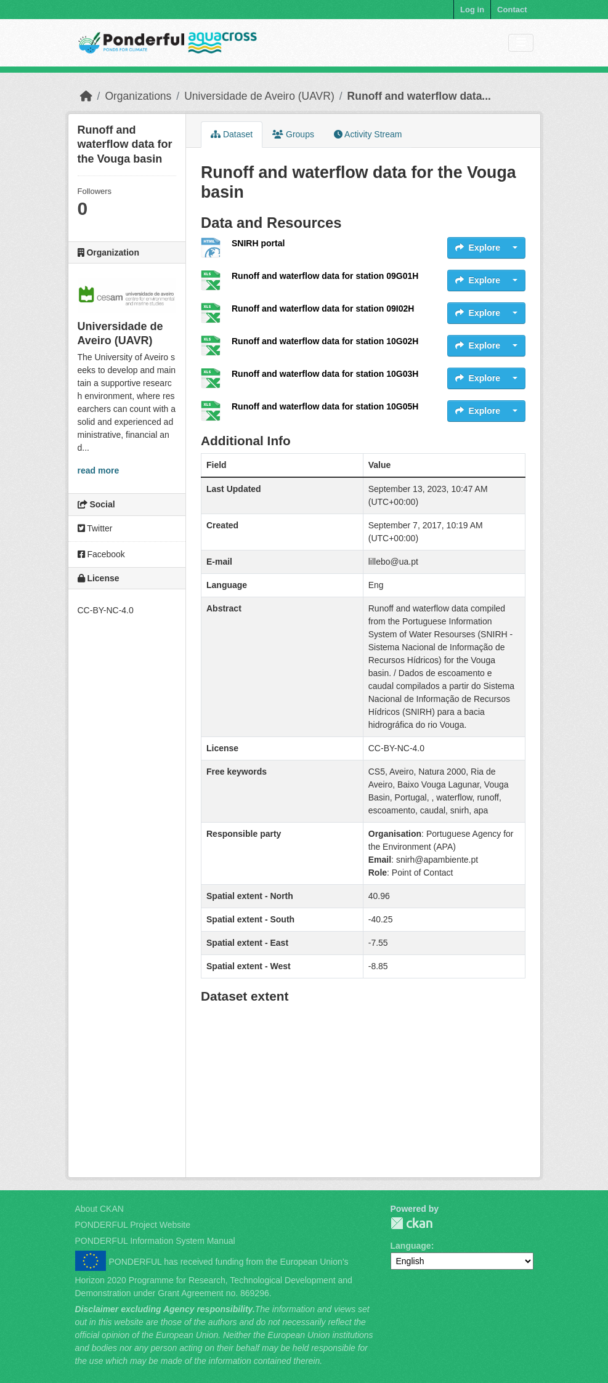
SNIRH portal (258, 243)
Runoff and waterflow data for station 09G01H (325, 276)
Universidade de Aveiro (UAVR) (259, 96)
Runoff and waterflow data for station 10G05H (325, 406)
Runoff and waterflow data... (419, 96)
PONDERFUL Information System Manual (155, 1241)
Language (411, 1246)
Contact (512, 9)
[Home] (86, 96)
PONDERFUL (411, 1223)
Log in (472, 9)
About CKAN (99, 1209)
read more (99, 470)
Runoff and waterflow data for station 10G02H (325, 341)
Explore (477, 247)
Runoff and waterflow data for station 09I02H (323, 308)
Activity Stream (368, 134)
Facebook (101, 554)
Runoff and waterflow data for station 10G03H (325, 374)
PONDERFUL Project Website (133, 1225)
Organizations (138, 96)
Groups (293, 134)
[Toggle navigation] (520, 43)
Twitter (95, 528)
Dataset (232, 134)
